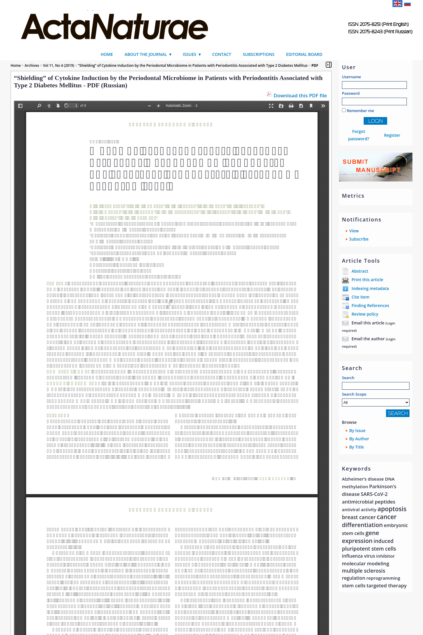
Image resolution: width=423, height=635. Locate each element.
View (354, 231)
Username (351, 76)
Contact (221, 54)
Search (348, 377)
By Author (359, 438)
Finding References (370, 305)
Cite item (361, 297)
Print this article (367, 279)
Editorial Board (304, 54)
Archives (32, 65)
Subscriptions (259, 54)
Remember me (360, 110)
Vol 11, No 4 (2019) (58, 65)
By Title (356, 447)
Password (351, 93)
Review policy (365, 314)
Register (392, 135)
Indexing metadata (370, 288)
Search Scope (375, 398)
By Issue (357, 430)
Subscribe (359, 239)
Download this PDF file (300, 95)
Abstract (360, 271)
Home (106, 54)
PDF (314, 65)
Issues (189, 54)
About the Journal (146, 54)
